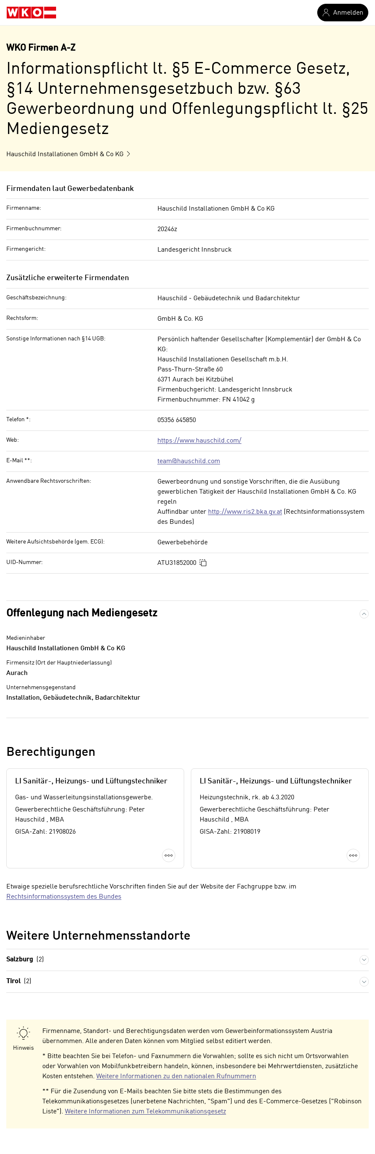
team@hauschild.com (188, 461)
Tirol (18, 982)
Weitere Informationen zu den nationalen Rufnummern (176, 1076)
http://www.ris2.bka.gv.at (245, 512)
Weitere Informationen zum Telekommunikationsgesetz (145, 1111)
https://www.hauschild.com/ (199, 441)
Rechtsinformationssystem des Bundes (63, 897)
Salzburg (25, 960)
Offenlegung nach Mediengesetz (81, 613)
